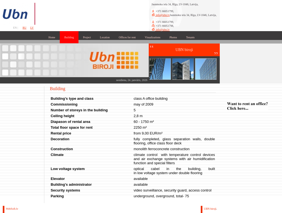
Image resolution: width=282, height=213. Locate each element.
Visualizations (153, 37)
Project (87, 37)
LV (32, 27)
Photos (173, 37)
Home (51, 37)
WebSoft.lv (12, 208)
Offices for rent (127, 37)
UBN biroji (210, 208)
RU (24, 27)
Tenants (190, 37)
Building (69, 37)
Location (105, 37)
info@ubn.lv (162, 15)
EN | (16, 27)
